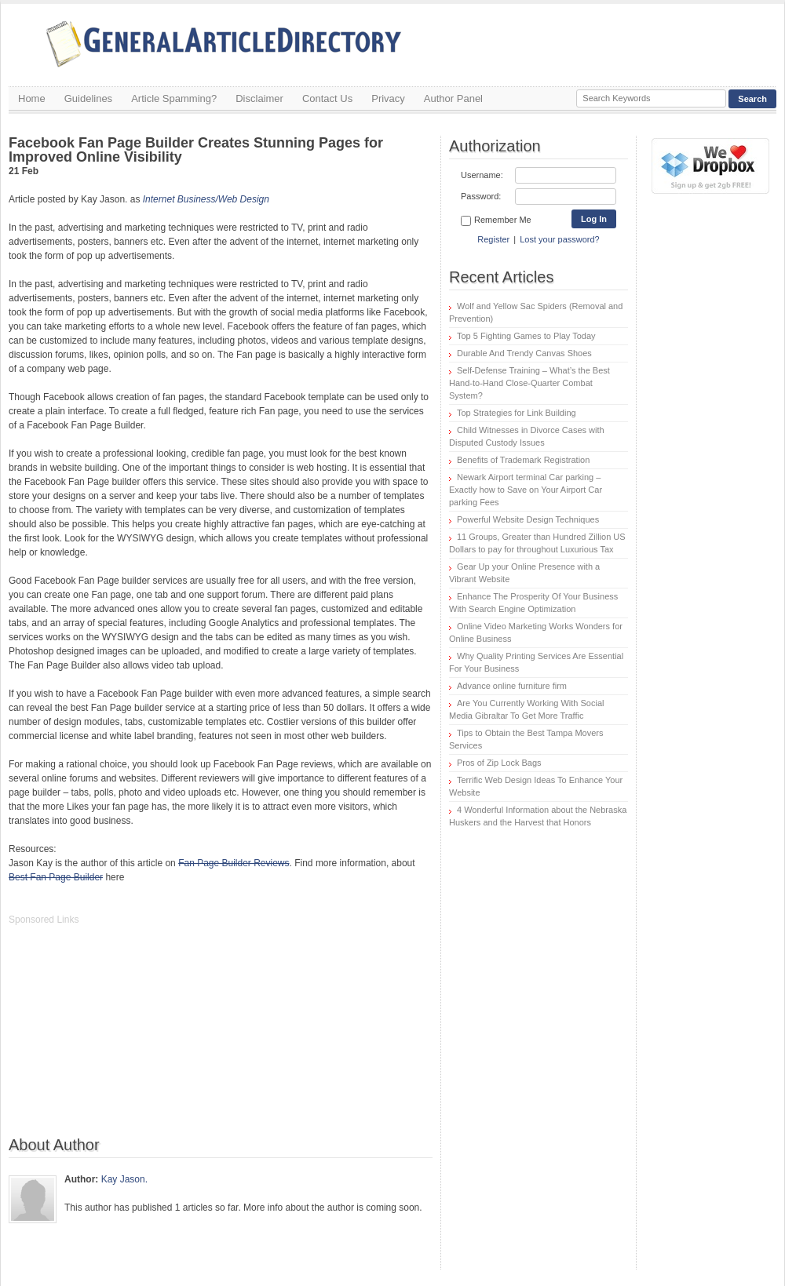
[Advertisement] (126, 1039)
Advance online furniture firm (512, 685)
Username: (482, 175)
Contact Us (327, 98)
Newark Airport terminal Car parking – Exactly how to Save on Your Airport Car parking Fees (525, 489)
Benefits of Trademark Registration (523, 459)
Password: (481, 196)
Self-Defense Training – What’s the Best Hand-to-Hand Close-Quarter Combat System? (529, 383)
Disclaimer (259, 98)
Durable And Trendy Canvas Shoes (524, 353)
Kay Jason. (124, 1179)
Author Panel (453, 98)
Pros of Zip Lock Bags (499, 762)
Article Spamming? (174, 98)
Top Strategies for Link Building (516, 412)
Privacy (388, 98)
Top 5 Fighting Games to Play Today (526, 336)
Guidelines (88, 98)
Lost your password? (560, 239)
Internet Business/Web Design (206, 199)
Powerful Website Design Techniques (528, 519)
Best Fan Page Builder (56, 877)
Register (493, 239)
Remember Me (496, 220)
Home (32, 98)
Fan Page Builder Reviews (233, 863)
